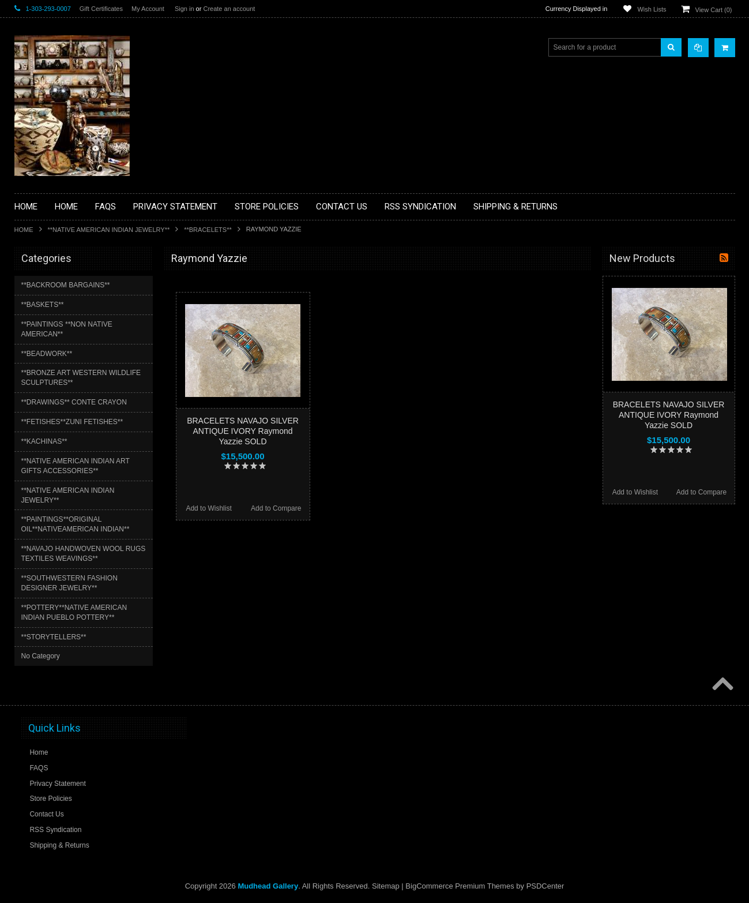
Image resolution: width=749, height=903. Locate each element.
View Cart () (713, 9)
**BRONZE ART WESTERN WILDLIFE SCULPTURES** (81, 378)
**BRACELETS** (208, 229)
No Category (40, 656)
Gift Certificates (101, 8)
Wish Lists (651, 9)
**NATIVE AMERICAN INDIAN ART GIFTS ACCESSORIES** (75, 466)
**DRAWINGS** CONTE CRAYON (74, 402)
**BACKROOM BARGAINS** (65, 285)
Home (23, 229)
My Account (147, 8)
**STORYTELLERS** (53, 637)
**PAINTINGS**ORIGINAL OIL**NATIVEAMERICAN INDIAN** (75, 524)
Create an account (229, 8)
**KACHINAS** (44, 441)
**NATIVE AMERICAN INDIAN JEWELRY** (109, 229)
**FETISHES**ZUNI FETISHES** (72, 422)
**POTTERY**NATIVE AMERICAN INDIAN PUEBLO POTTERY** (74, 612)
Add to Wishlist (208, 508)
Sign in (184, 8)
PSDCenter (545, 886)
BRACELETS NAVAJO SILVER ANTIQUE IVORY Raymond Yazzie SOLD (243, 431)
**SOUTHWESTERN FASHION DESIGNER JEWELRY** (69, 583)
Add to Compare (276, 508)
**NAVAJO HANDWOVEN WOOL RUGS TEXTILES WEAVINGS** (83, 554)
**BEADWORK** (47, 354)
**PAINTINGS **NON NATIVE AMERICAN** (66, 329)
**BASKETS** (42, 305)
